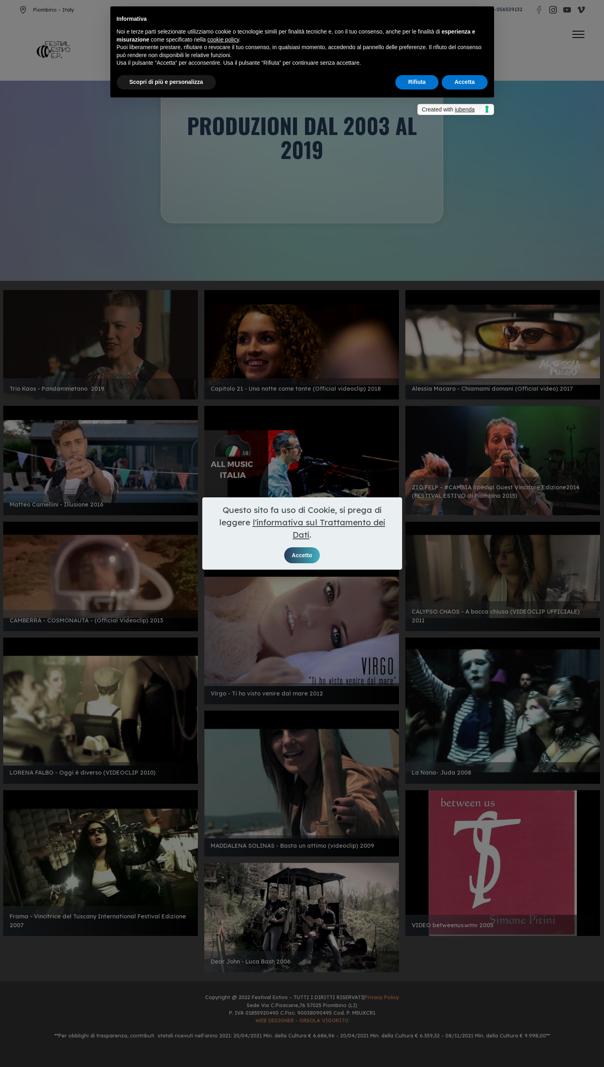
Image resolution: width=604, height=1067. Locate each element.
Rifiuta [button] (417, 82)
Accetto (302, 555)
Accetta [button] (464, 82)
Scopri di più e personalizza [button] (166, 82)
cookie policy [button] (223, 39)
